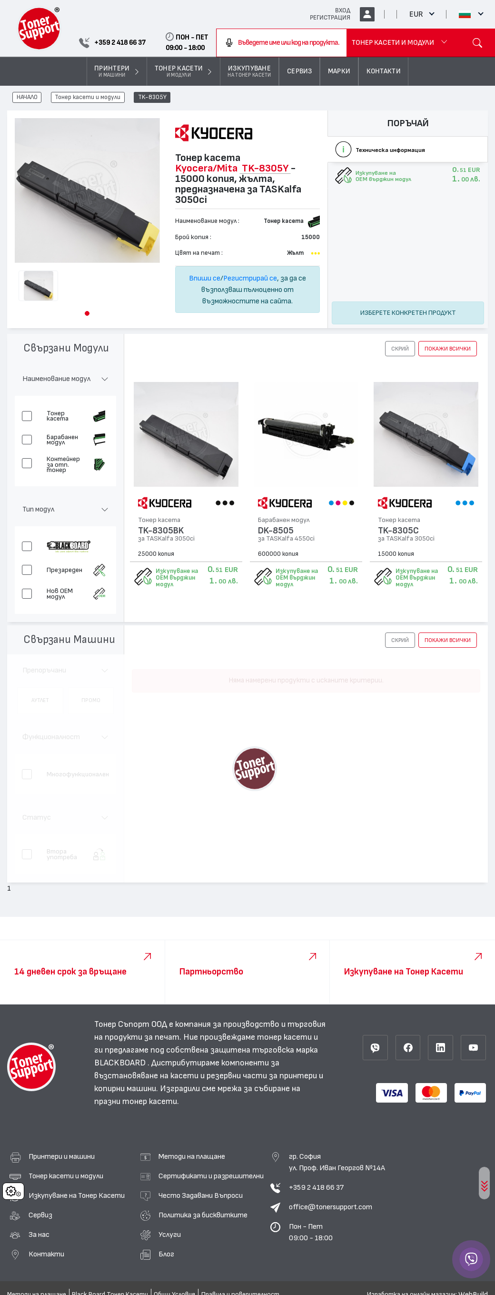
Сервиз (40, 1215)
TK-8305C (396, 530)
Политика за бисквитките (203, 1215)
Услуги (169, 1234)
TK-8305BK (161, 530)
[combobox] (281, 43)
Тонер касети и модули (87, 97)
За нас (39, 1234)
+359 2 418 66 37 (316, 1187)
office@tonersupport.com (330, 1207)
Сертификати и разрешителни (211, 1176)
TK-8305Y (152, 97)
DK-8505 (274, 530)
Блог (166, 1254)
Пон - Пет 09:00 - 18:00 (311, 1232)
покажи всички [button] (448, 348)
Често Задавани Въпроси (200, 1195)
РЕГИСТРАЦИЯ (330, 17)
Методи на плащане (191, 1156)
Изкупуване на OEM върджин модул (177, 578)
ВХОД (342, 10)
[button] (87, 313)
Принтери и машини (62, 1156)
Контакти (46, 1254)
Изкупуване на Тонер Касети (77, 1195)
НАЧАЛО (27, 97)
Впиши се (204, 278)
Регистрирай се (250, 278)
